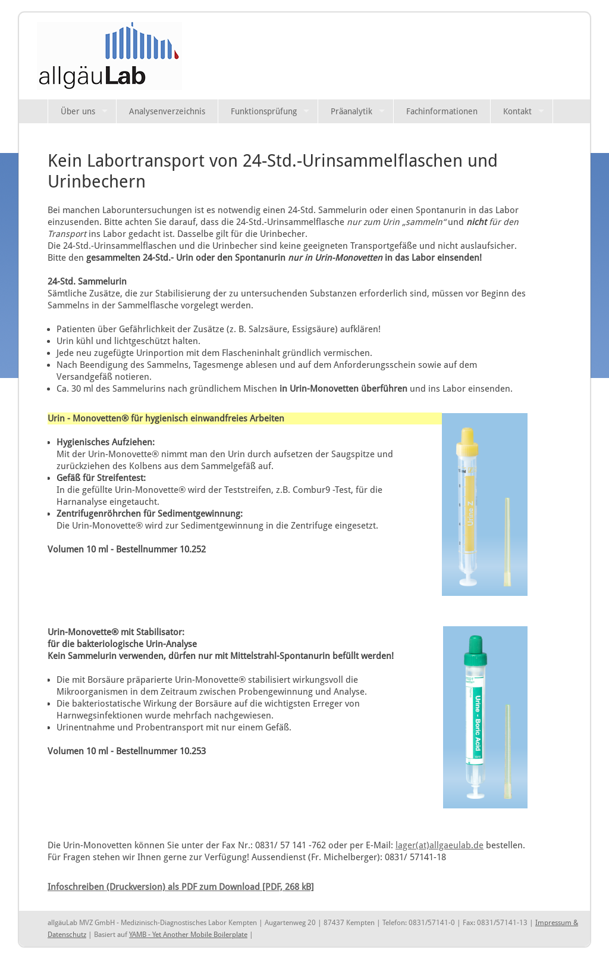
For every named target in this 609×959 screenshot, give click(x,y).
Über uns (78, 111)
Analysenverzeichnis (167, 111)
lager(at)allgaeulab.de (439, 845)
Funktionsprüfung (264, 111)
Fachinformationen (442, 111)
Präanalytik (351, 111)
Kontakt (517, 111)
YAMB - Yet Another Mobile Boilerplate (188, 934)
